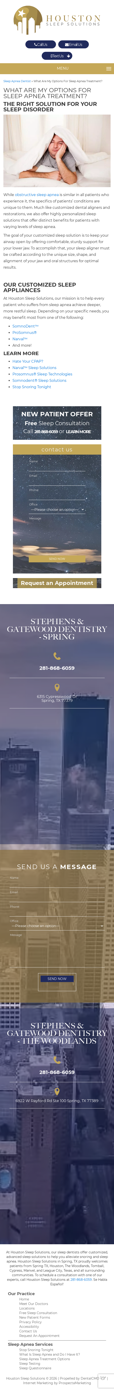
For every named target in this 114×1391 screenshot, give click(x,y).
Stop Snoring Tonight (31, 387)
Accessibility (29, 1327)
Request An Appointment (39, 1336)
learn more (78, 431)
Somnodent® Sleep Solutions (39, 380)
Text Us (57, 56)
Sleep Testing (29, 1364)
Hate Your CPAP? (27, 361)
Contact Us (28, 1331)
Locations (27, 1308)
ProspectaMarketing (75, 1383)
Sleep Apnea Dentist (17, 81)
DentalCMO (93, 1378)
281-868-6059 (46, 431)
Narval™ (19, 339)
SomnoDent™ (25, 326)
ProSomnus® (24, 332)
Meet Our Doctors (33, 1304)
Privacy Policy (30, 1322)
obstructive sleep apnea (37, 195)
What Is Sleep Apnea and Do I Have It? (49, 1354)
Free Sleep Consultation (38, 1313)
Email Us (73, 44)
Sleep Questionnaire (35, 1368)
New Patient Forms (34, 1317)
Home (24, 1299)
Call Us (40, 44)
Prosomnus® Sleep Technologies (42, 374)
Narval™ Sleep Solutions (34, 368)
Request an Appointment (57, 583)
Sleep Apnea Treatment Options (44, 1359)
